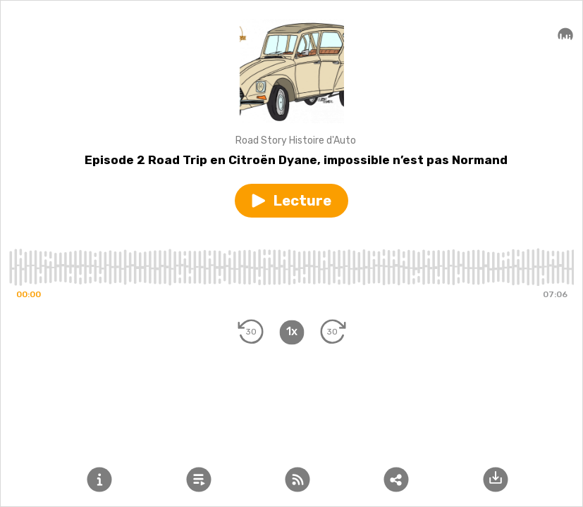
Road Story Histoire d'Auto (295, 140)
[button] (291, 201)
